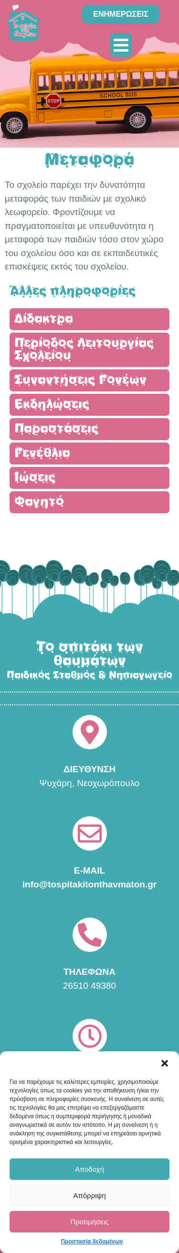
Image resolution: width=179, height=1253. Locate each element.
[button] (164, 1063)
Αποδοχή (89, 1169)
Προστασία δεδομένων (92, 1241)
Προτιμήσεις (89, 1222)
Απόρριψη (89, 1195)
